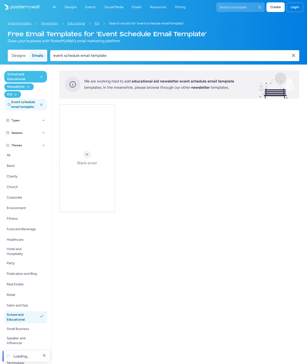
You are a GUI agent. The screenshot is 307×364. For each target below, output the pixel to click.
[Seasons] (44, 133)
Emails (37, 55)
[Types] (44, 120)
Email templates (19, 23)
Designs (18, 55)
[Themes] (44, 145)
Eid (97, 23)
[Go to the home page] (19, 7)
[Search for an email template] (172, 56)
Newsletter (49, 23)
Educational (76, 23)
